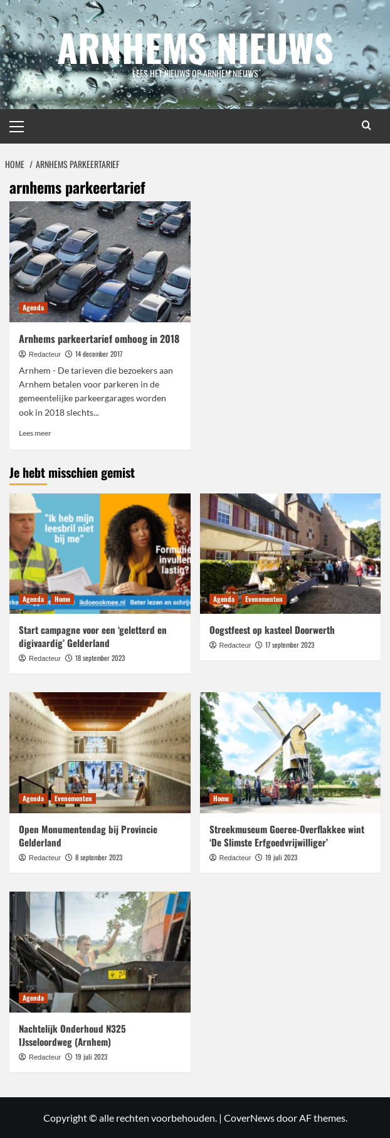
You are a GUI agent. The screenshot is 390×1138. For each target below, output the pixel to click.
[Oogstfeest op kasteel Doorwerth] (290, 553)
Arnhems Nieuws (195, 47)
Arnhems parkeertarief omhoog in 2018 (99, 337)
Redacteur (45, 353)
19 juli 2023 (281, 856)
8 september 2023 (98, 856)
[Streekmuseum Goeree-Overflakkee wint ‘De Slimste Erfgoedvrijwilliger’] (290, 752)
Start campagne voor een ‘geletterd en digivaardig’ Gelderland (93, 635)
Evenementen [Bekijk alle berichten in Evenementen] (264, 598)
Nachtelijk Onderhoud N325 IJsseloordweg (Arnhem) (72, 1034)
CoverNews (249, 1117)
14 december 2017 (98, 353)
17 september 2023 (289, 644)
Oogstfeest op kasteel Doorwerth (272, 629)
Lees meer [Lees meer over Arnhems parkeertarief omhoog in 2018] (35, 432)
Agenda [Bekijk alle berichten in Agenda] (33, 307)
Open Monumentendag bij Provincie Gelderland (88, 834)
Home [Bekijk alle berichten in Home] (62, 598)
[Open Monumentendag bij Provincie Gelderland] (100, 752)
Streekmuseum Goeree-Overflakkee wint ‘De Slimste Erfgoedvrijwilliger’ (286, 834)
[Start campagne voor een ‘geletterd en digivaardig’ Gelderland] (100, 553)
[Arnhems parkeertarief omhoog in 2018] (100, 261)
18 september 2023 (100, 657)
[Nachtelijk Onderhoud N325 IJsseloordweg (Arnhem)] (100, 951)
